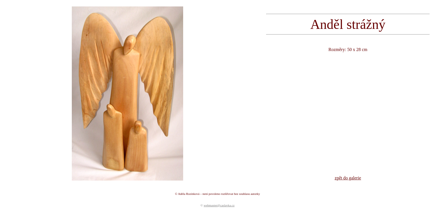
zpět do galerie (348, 178)
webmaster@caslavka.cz (219, 205)
